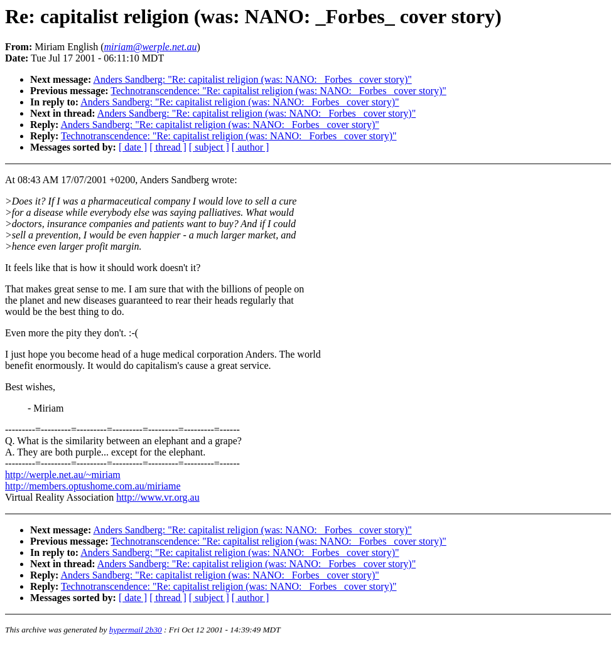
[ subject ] (209, 147)
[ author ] (250, 147)
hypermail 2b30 (135, 629)
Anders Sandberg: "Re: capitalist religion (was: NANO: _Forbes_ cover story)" (252, 79)
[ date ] (133, 147)
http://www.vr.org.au (157, 497)
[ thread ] (167, 147)
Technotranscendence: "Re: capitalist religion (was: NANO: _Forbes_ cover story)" (278, 90)
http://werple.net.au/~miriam (63, 474)
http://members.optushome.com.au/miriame (93, 486)
